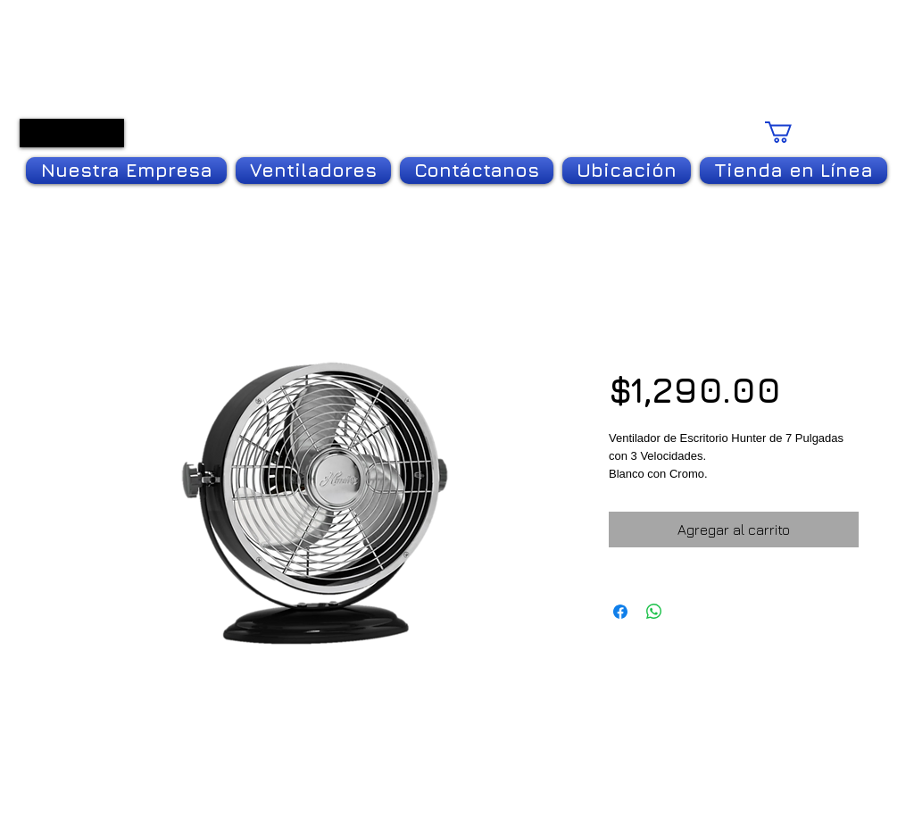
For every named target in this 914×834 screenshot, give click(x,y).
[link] (816, 132)
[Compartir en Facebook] (620, 611)
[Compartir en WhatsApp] (654, 611)
